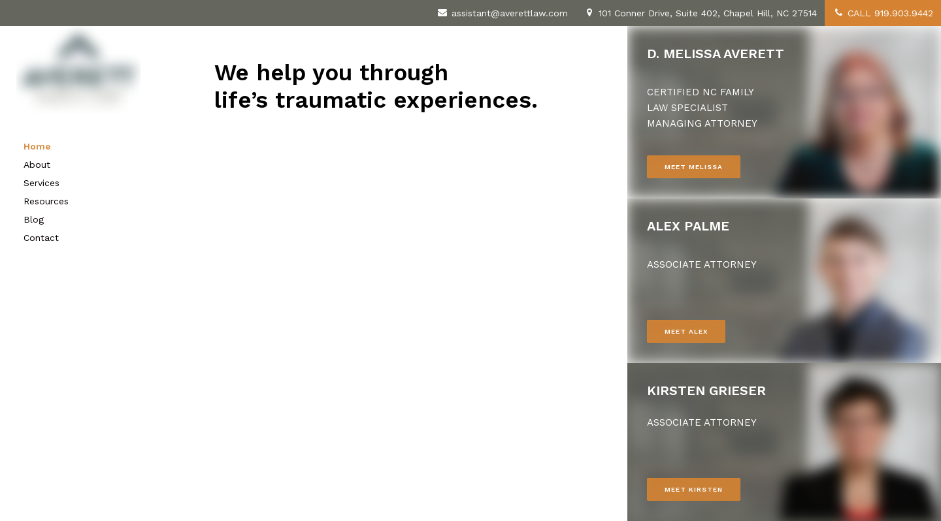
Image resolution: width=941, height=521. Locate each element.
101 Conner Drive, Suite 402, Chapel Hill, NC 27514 (700, 13)
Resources (46, 201)
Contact (41, 237)
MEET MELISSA (694, 166)
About (37, 164)
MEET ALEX (686, 331)
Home (37, 146)
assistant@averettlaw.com (502, 13)
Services (41, 183)
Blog (34, 219)
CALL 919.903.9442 (883, 13)
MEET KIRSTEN (694, 489)
